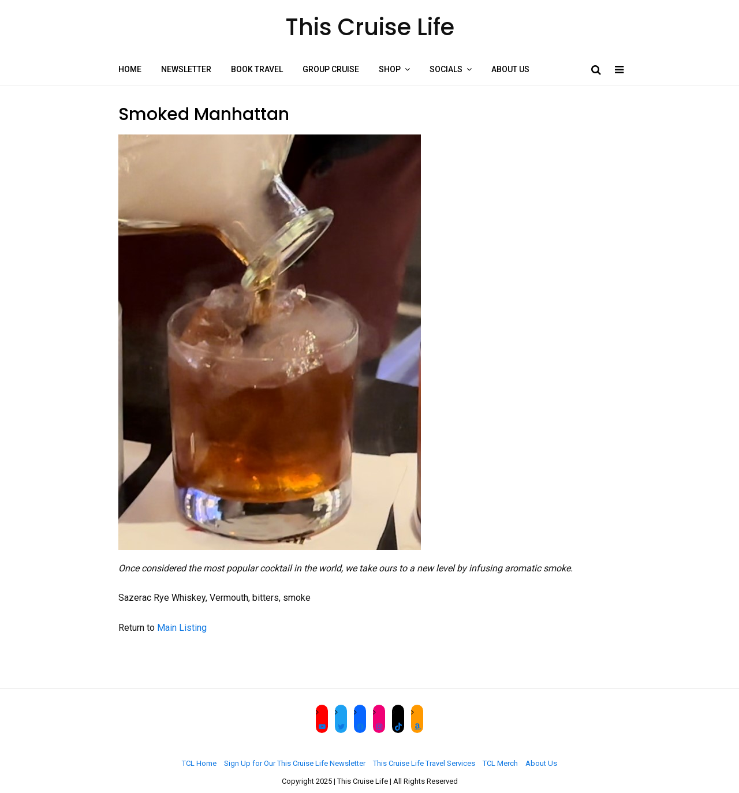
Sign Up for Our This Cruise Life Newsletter (294, 763)
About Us (510, 69)
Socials (446, 69)
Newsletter (186, 69)
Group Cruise (331, 69)
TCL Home (199, 763)
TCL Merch (500, 763)
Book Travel (257, 69)
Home (129, 69)
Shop (390, 69)
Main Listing (182, 627)
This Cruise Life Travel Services (424, 763)
